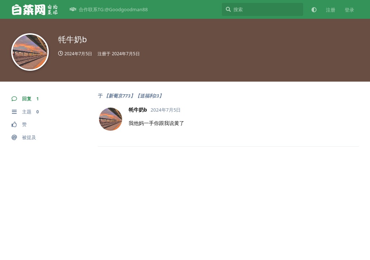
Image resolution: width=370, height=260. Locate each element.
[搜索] (262, 9)
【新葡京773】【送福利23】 (134, 95)
